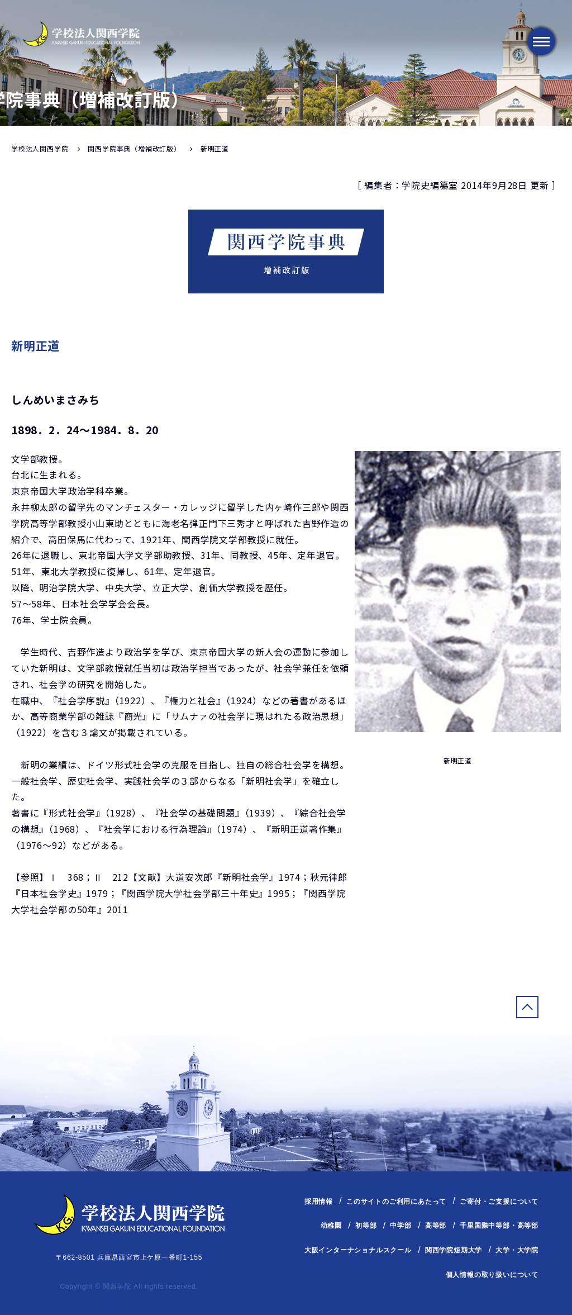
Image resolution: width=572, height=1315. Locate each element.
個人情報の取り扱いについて (492, 1275)
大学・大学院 (516, 1250)
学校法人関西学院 (39, 148)
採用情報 (318, 1201)
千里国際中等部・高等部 (499, 1225)
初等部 (365, 1225)
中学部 (400, 1225)
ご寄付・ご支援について (499, 1201)
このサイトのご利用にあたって (396, 1201)
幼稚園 (331, 1225)
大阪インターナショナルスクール (358, 1250)
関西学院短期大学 (453, 1250)
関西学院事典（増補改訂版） (134, 148)
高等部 (435, 1225)
